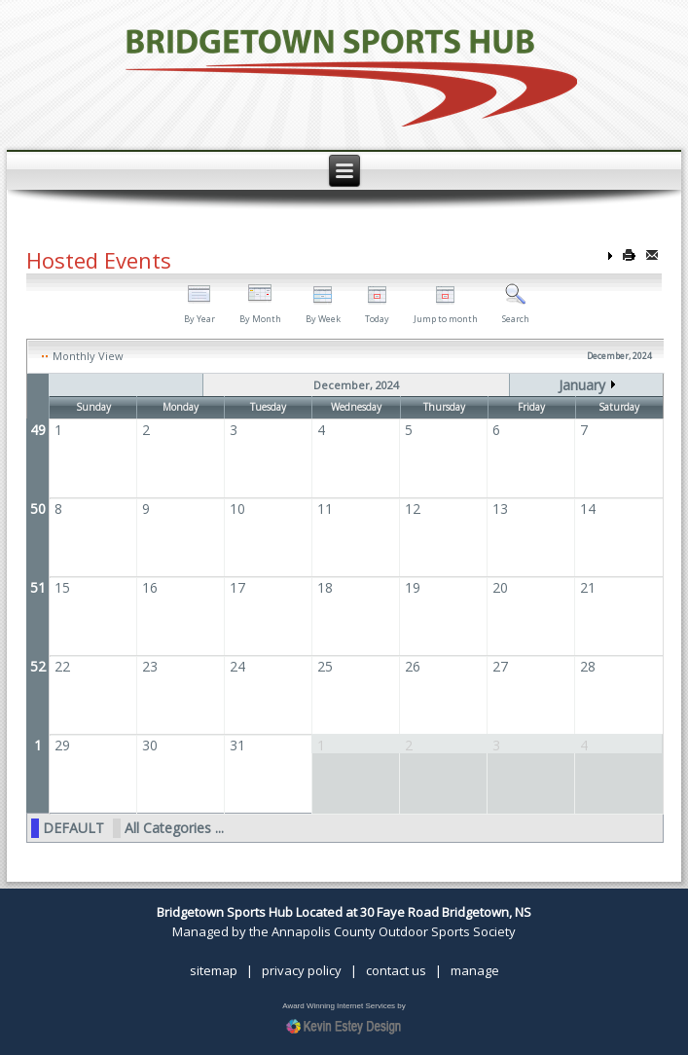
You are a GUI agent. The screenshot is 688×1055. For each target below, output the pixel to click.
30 (150, 745)
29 (62, 745)
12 (412, 508)
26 (412, 666)
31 (237, 745)
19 (412, 587)
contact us (396, 970)
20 (500, 587)
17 (237, 587)
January (582, 385)
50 (38, 508)
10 (237, 508)
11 (325, 508)
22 (62, 666)
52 (38, 666)
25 (325, 666)
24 (237, 666)
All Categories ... (174, 828)
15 (62, 587)
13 (500, 508)
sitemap (213, 970)
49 (38, 429)
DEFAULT (73, 828)
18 (325, 587)
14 (588, 508)
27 (500, 666)
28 (588, 666)
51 (38, 587)
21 (588, 587)
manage (475, 970)
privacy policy (302, 970)
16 (150, 587)
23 (150, 666)
